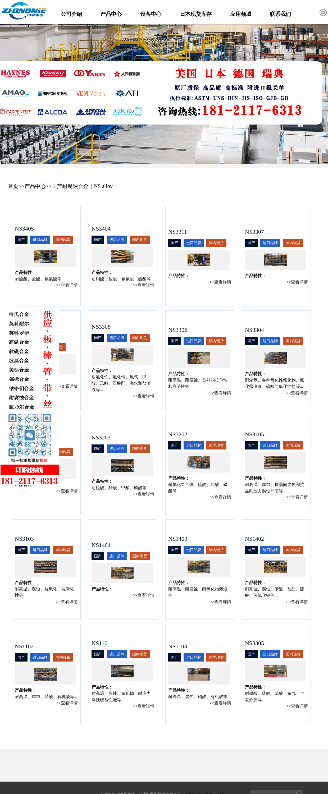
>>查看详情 (67, 285)
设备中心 (150, 14)
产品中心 (111, 14)
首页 (13, 186)
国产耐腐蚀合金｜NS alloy (82, 186)
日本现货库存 (196, 14)
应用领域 (240, 14)
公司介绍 (71, 14)
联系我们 (280, 14)
